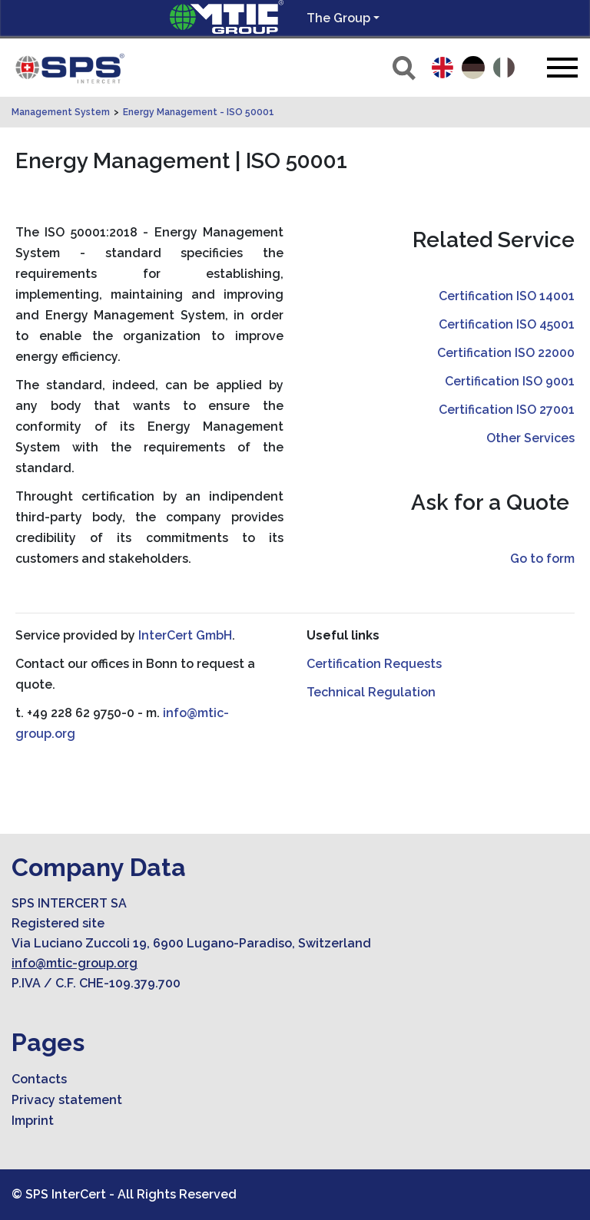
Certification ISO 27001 (507, 409)
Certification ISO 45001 (507, 324)
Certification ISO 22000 (506, 353)
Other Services (530, 438)
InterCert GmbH (185, 635)
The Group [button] (338, 18)
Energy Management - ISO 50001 (198, 112)
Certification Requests (374, 663)
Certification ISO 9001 (510, 381)
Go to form (542, 558)
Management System (61, 112)
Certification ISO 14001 (507, 296)
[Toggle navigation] (562, 67)
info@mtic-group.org (75, 963)
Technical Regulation (371, 692)
